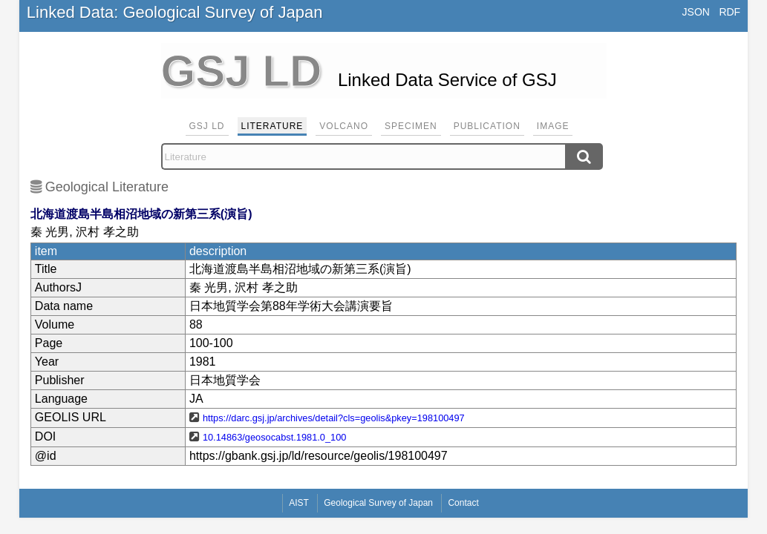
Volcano (343, 126)
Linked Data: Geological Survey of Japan (175, 12)
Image (553, 126)
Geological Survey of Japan (378, 503)
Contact (463, 503)
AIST (299, 503)
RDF (729, 12)
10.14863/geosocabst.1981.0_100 (275, 437)
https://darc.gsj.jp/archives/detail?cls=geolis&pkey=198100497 (334, 417)
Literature (272, 126)
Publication (487, 126)
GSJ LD (207, 126)
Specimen (411, 126)
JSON (696, 12)
